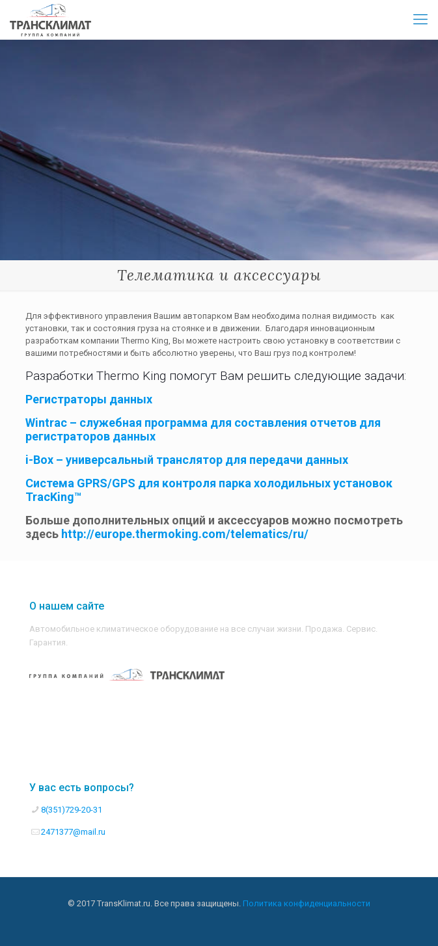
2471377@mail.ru (73, 832)
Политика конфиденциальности (306, 903)
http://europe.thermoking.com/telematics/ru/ (184, 534)
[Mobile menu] (420, 19)
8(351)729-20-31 (71, 810)
